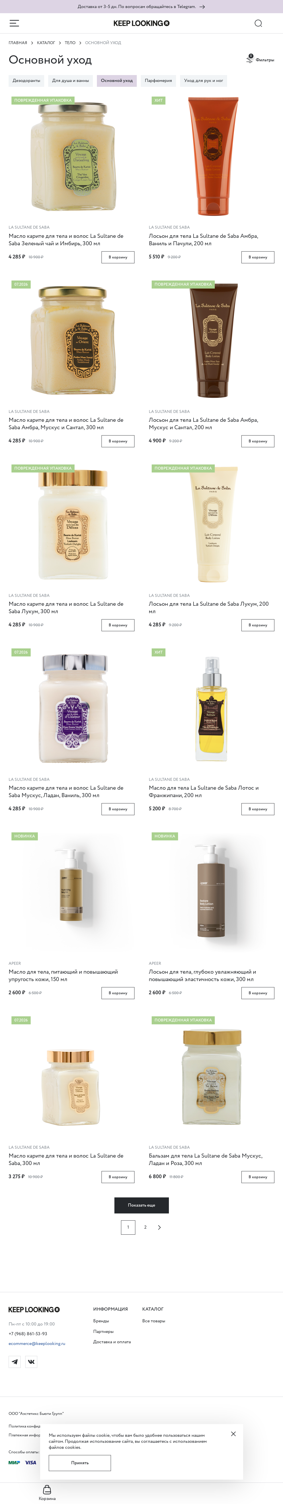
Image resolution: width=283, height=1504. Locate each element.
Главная (18, 43)
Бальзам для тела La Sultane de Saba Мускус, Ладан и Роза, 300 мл (205, 1160)
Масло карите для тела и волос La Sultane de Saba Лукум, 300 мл (66, 608)
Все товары (153, 1321)
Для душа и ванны (70, 80)
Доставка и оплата (112, 1342)
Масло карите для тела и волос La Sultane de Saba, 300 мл (66, 1160)
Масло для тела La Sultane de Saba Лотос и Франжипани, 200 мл (204, 792)
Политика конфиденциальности (37, 1426)
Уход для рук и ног (203, 80)
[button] (112, 1310)
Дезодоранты (26, 80)
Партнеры (103, 1331)
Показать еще (141, 1205)
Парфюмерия (158, 80)
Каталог (46, 43)
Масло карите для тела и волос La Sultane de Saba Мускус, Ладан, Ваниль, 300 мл (66, 792)
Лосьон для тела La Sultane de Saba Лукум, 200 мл (209, 608)
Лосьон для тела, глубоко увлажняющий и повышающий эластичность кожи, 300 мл (202, 976)
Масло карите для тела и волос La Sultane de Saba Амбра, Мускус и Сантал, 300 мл (66, 424)
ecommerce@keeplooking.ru (37, 1343)
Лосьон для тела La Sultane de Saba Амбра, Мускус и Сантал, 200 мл (203, 424)
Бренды (101, 1321)
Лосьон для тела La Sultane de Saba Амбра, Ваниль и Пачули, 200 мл (203, 240)
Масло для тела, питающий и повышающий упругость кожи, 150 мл (63, 976)
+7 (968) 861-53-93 (28, 1334)
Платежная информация (30, 1435)
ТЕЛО (70, 43)
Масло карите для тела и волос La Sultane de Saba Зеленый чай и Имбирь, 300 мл (66, 240)
